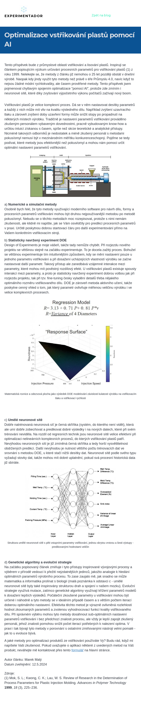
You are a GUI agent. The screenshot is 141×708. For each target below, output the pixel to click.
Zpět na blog (101, 15)
